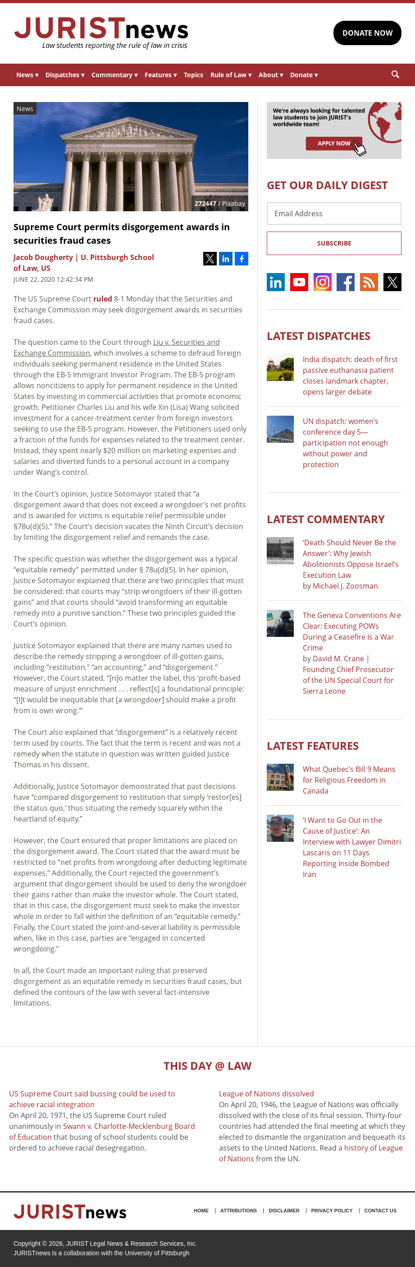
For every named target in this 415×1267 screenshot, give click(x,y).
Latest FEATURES (313, 745)
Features (161, 74)
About (271, 74)
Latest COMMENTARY (326, 518)
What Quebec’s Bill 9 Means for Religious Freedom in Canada (349, 780)
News (27, 74)
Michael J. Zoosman (345, 586)
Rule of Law (230, 74)
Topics (193, 74)
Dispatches (65, 74)
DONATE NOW (367, 33)
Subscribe (334, 243)
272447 (205, 203)
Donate (304, 74)
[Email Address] (334, 213)
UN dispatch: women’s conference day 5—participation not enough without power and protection (345, 442)
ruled (102, 299)
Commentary (114, 74)
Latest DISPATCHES (318, 335)
